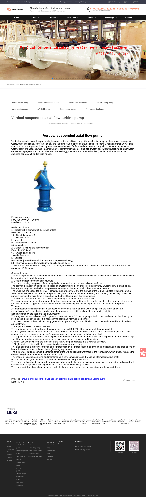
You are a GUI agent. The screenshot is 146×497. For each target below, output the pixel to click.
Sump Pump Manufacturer (133, 420)
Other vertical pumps (68, 115)
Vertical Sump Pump (12, 421)
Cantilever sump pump (51, 421)
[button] (52, 78)
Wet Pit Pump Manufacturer (125, 421)
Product (16, 84)
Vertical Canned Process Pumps (34, 422)
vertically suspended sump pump (57, 421)
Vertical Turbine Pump (7, 421)
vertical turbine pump (20, 108)
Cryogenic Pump (109, 420)
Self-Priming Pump (104, 421)
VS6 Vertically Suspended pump (43, 422)
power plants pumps (20, 115)
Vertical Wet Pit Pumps (78, 108)
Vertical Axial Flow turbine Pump (65, 421)
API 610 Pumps (43, 115)
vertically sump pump (105, 108)
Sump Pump (17, 420)
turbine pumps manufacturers (78, 420)
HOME (16, 18)
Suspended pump (89, 420)
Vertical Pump (139, 420)
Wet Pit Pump (84, 421)
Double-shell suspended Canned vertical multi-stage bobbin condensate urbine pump (63, 379)
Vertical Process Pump (98, 421)
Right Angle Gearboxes (95, 115)
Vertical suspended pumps (31, 84)
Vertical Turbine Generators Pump (27, 422)
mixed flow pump (94, 421)
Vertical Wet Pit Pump (21, 421)
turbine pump (72, 420)
